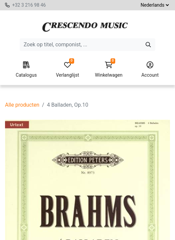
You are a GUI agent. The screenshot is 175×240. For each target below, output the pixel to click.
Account (150, 70)
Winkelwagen (109, 70)
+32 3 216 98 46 (29, 5)
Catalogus (26, 70)
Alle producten (22, 105)
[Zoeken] (148, 44)
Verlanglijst (67, 70)
